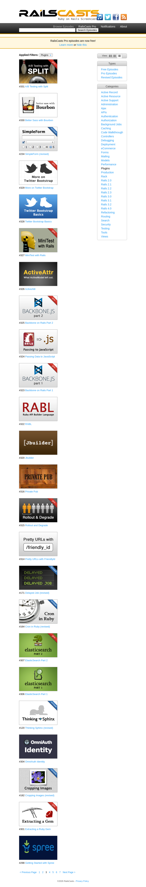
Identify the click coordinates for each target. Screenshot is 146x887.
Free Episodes (109, 69)
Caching (106, 128)
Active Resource (111, 96)
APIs (104, 112)
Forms (105, 152)
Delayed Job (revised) (37, 592)
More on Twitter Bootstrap (39, 187)
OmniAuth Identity (35, 761)
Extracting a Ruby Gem (38, 829)
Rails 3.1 (106, 200)
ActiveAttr (30, 289)
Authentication (109, 116)
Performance (108, 164)
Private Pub (31, 491)
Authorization (109, 120)
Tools (104, 232)
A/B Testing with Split (36, 86)
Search (105, 220)
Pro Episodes (109, 73)
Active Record (109, 92)
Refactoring (108, 212)
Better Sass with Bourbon (39, 120)
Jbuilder (29, 457)
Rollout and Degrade (36, 525)
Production (107, 172)
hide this (82, 44)
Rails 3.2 (106, 204)
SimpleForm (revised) (37, 154)
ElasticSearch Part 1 (36, 694)
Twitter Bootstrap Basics (38, 221)
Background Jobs (111, 124)
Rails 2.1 (106, 184)
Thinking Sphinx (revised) (39, 727)
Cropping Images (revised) (39, 795)
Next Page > (69, 872)
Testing (105, 228)
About (123, 26)
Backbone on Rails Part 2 (39, 322)
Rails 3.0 (106, 196)
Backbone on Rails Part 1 (39, 390)
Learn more (66, 44)
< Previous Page (28, 872)
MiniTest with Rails (35, 255)
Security (106, 224)
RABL (28, 424)
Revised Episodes (111, 77)
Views (104, 236)
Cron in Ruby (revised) (37, 626)
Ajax (103, 108)
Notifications (108, 26)
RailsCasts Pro (87, 26)
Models (105, 160)
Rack (104, 176)
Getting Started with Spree (39, 862)
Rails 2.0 (106, 180)
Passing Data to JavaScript (40, 356)
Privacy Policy (82, 881)
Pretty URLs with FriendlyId (40, 559)
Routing (105, 216)
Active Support (109, 100)
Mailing (105, 156)
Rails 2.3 (106, 192)
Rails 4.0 (106, 208)
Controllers (107, 136)
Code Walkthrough (112, 132)
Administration (109, 104)
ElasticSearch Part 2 (36, 660)
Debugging (107, 140)
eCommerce (108, 148)
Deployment (108, 144)
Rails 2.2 (106, 188)
